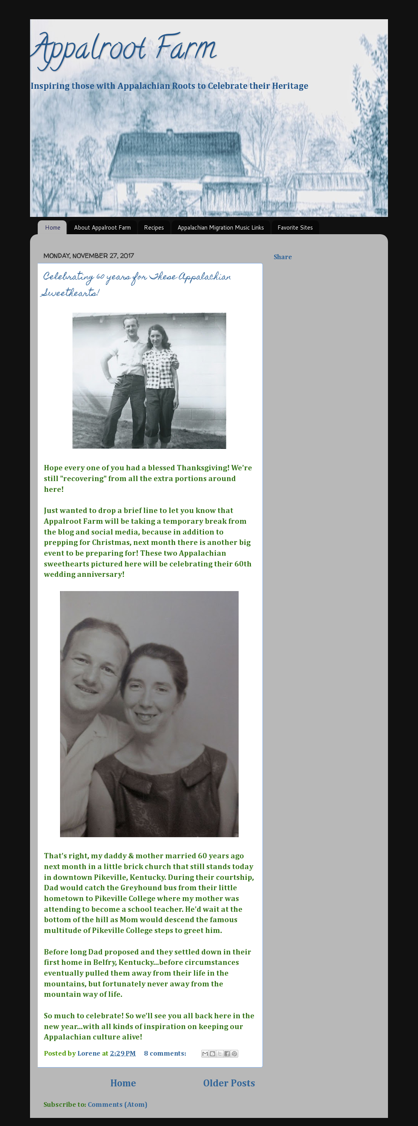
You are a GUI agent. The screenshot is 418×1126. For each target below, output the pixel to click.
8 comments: (166, 1053)
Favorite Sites (295, 227)
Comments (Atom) (117, 1104)
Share (283, 257)
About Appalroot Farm (102, 227)
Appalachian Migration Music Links (220, 227)
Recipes (154, 227)
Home (52, 227)
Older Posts (229, 1084)
